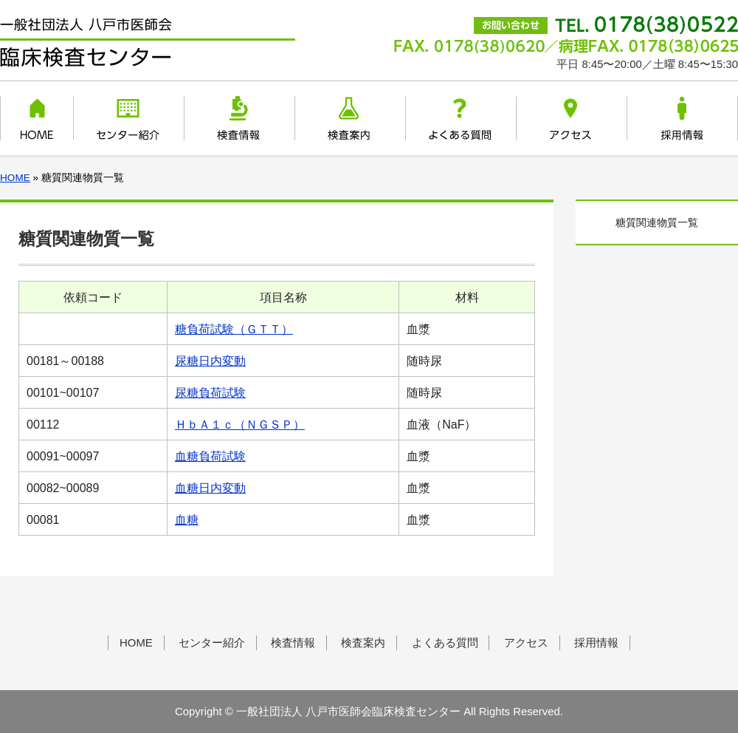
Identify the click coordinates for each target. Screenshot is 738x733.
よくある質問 (461, 118)
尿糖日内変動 (210, 361)
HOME (37, 118)
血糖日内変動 (210, 488)
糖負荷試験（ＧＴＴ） (234, 329)
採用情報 (682, 118)
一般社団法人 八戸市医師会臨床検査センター (147, 43)
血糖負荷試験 (210, 456)
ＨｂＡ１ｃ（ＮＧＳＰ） (240, 424)
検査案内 (350, 118)
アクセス (571, 118)
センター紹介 (128, 118)
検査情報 (239, 118)
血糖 (187, 520)
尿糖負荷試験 (210, 392)
